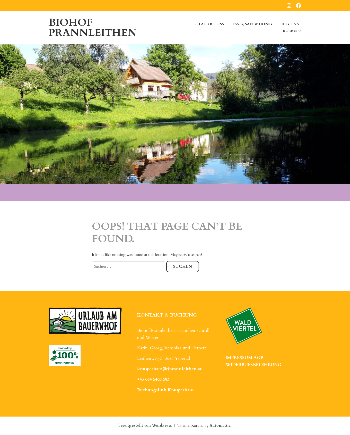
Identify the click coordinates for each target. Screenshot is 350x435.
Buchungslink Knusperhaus (165, 390)
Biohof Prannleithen (93, 28)
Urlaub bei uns (208, 24)
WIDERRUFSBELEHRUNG (253, 365)
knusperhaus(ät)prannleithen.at (169, 369)
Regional (291, 24)
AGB (258, 358)
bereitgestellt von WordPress (145, 425)
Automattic (220, 425)
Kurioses (292, 31)
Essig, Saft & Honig (252, 24)
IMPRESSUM (239, 358)
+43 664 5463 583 (153, 379)
